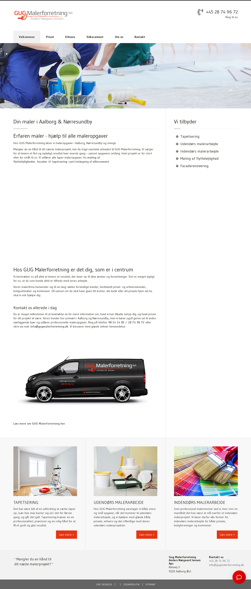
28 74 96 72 (136, 322)
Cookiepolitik (131, 584)
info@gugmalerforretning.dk (49, 326)
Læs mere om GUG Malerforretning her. (39, 423)
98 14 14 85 (116, 322)
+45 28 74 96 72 (222, 12)
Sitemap (150, 584)
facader (42, 161)
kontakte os (59, 314)
